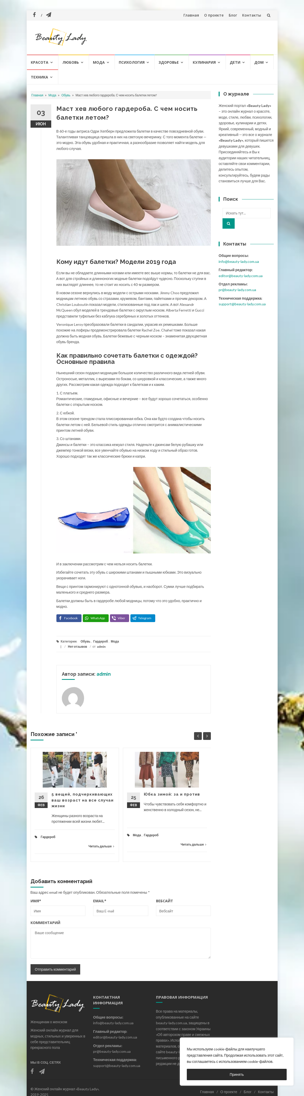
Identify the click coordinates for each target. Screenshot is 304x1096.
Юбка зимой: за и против (172, 794)
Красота (39, 62)
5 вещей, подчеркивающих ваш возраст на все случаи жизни (82, 800)
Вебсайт (164, 900)
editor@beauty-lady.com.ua (241, 275)
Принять (237, 1074)
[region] (237, 1061)
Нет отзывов (77, 646)
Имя (36, 900)
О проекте (214, 15)
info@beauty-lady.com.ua (239, 261)
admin (101, 646)
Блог (233, 15)
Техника (39, 77)
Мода (99, 62)
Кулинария (204, 62)
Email (99, 900)
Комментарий (45, 922)
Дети (235, 62)
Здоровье (169, 62)
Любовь (70, 62)
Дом (259, 62)
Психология (132, 62)
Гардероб (100, 641)
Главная (191, 15)
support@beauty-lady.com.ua (242, 304)
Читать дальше (101, 846)
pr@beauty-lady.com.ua (237, 289)
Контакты (251, 15)
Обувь (65, 95)
